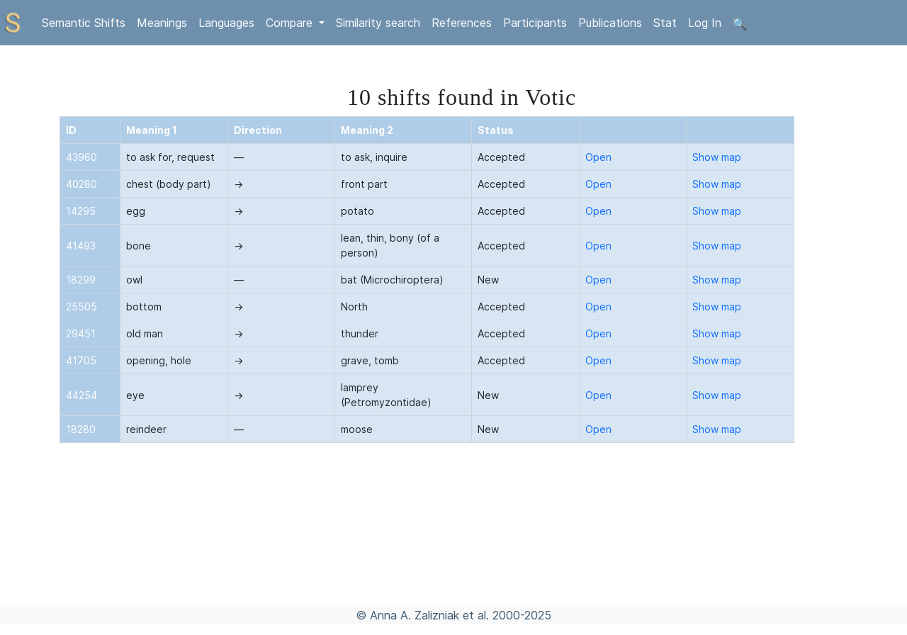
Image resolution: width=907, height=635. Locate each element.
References (462, 23)
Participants (535, 23)
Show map (716, 157)
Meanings (162, 23)
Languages (226, 23)
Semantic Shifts (83, 23)
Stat (665, 23)
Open (598, 157)
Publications (610, 23)
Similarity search (378, 23)
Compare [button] (291, 23)
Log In (704, 23)
